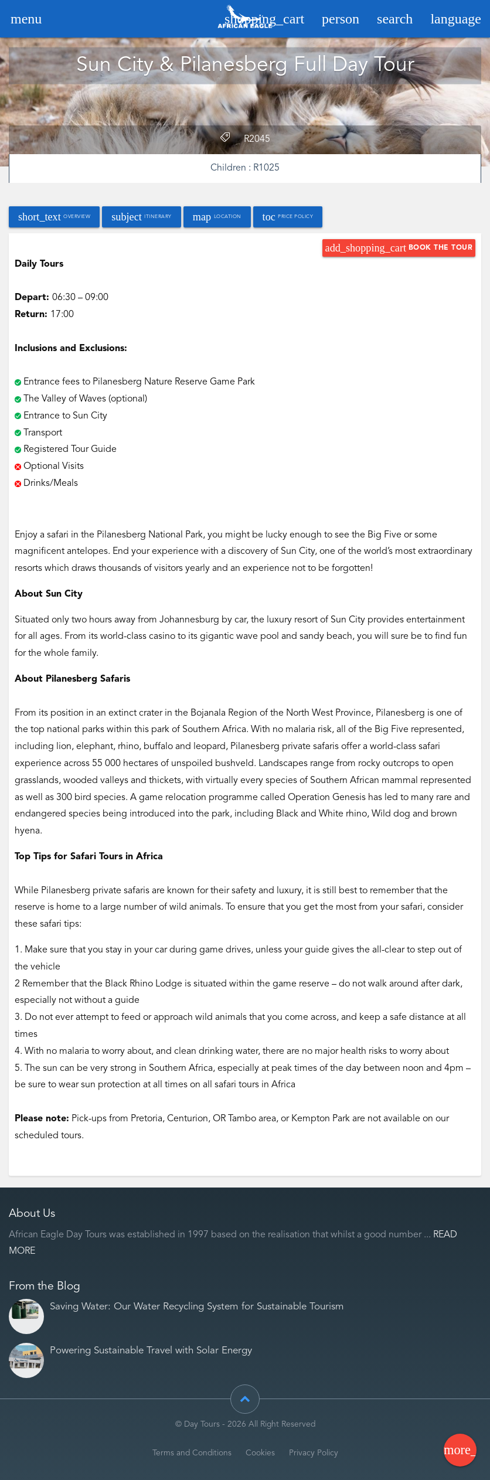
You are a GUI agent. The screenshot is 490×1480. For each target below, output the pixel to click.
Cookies (260, 1453)
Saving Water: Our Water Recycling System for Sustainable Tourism (197, 1307)
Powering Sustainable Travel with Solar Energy (151, 1351)
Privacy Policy (313, 1453)
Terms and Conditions (192, 1453)
